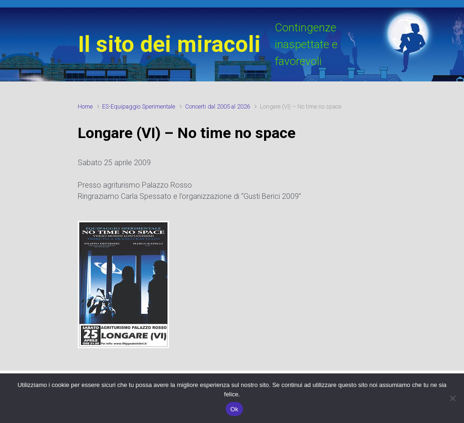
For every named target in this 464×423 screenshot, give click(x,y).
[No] (452, 398)
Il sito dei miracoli (169, 44)
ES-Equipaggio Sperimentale (138, 106)
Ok (234, 409)
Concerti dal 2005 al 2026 (217, 106)
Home (85, 106)
